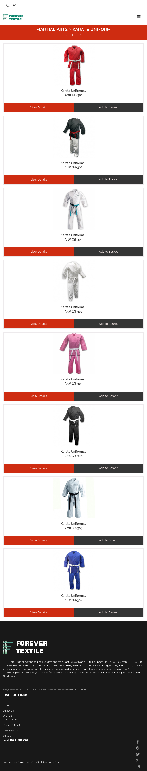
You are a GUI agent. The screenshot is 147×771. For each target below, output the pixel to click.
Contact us (9, 716)
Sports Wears (10, 730)
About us (8, 710)
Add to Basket (108, 107)
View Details (38, 107)
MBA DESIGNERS (78, 689)
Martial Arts (10, 719)
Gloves (7, 736)
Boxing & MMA (11, 725)
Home (6, 705)
